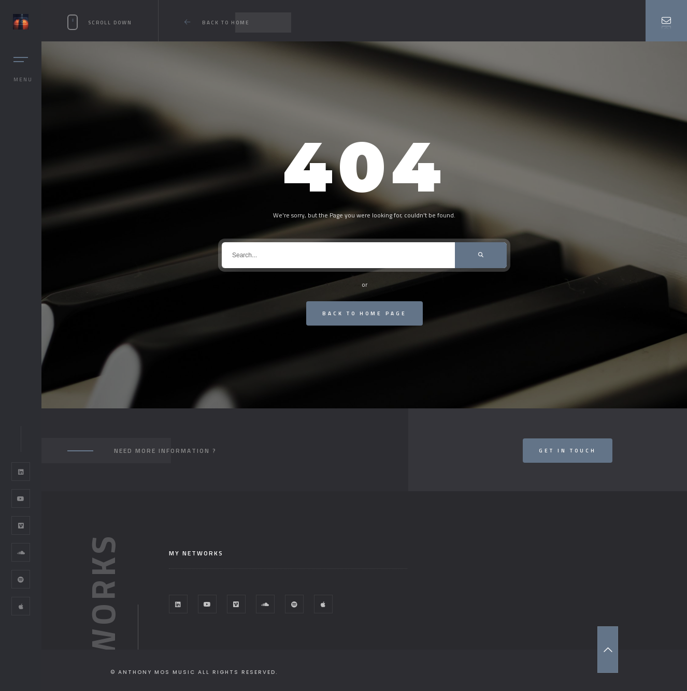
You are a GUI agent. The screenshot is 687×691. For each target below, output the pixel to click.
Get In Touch (567, 450)
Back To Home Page (364, 313)
